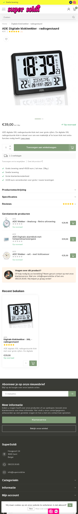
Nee (31, 508)
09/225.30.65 (13, 464)
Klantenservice (39, 419)
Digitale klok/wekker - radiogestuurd (26, 24)
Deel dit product (35, 161)
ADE (4, 31)
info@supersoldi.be (16, 472)
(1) (21, 31)
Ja (70, 505)
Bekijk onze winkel (39, 428)
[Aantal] (26, 363)
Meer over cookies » (43, 509)
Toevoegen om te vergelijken (13, 161)
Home (4, 24)
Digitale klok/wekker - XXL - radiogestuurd (18, 340)
